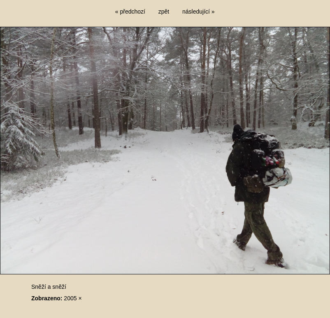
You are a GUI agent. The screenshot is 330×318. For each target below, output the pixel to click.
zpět (163, 11)
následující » (198, 11)
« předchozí (130, 11)
